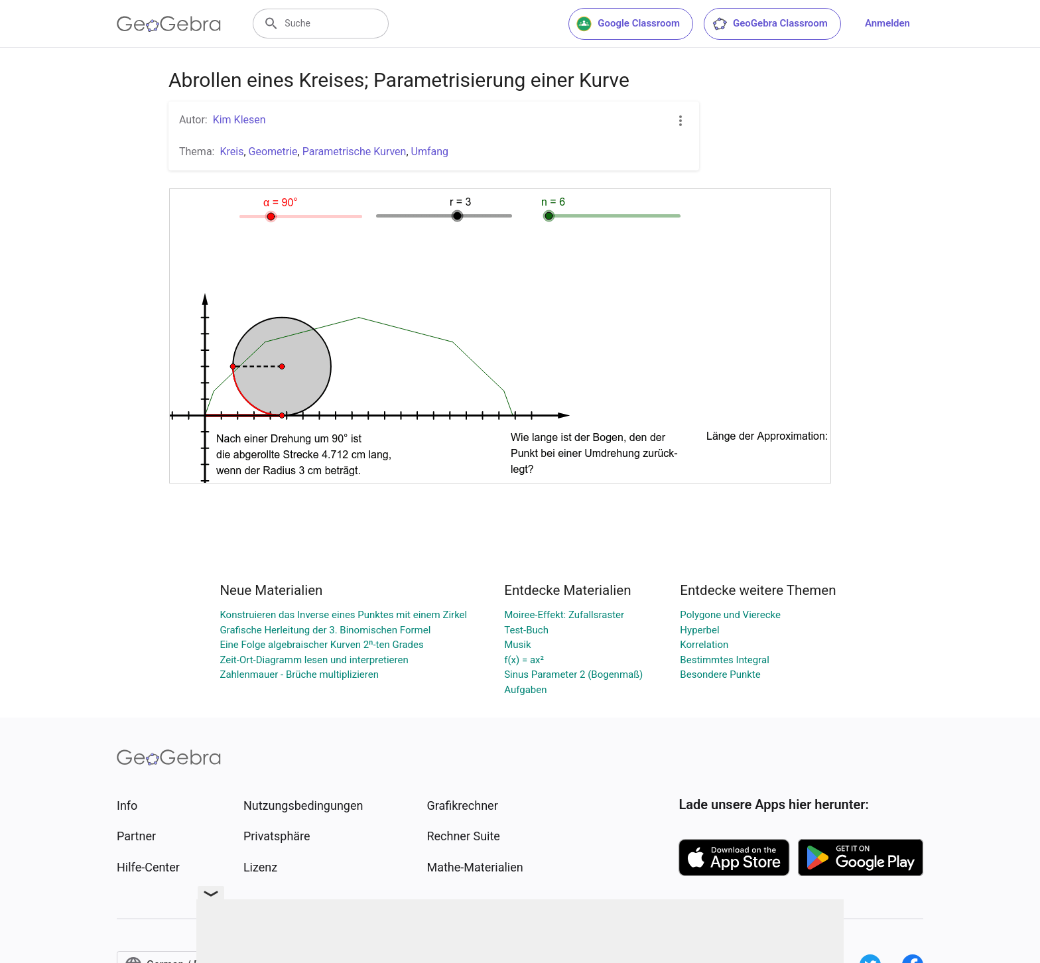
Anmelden (887, 23)
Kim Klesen (239, 119)
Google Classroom (628, 24)
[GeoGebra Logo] (169, 24)
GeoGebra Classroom (770, 24)
